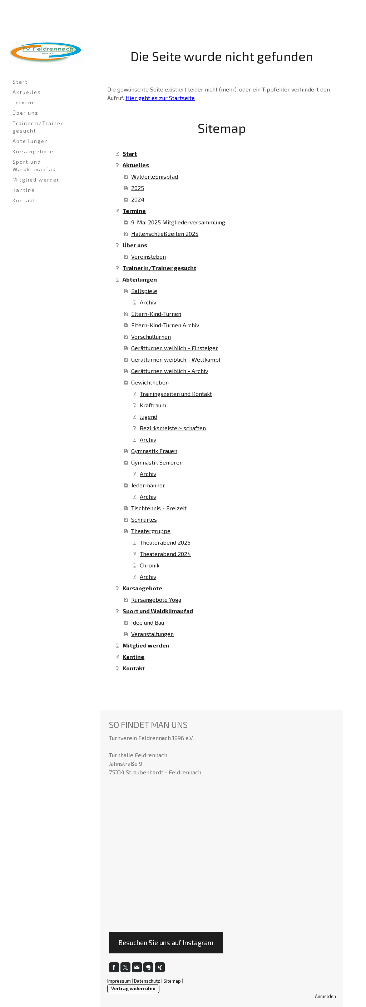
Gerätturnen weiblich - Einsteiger (174, 347)
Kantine (24, 190)
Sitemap (172, 981)
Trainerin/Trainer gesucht (38, 127)
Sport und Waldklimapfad (34, 165)
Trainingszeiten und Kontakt (176, 393)
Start (20, 82)
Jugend (148, 416)
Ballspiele (144, 290)
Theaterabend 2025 (165, 542)
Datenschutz (147, 981)
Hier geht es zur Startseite (160, 97)
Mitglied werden (36, 180)
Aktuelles (27, 92)
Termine (24, 102)
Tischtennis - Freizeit (159, 508)
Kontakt (24, 200)
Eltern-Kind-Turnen (156, 313)
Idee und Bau (147, 622)
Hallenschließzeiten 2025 (164, 233)
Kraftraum (153, 405)
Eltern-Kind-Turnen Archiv (165, 325)
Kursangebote (33, 151)
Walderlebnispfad (154, 176)
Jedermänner (148, 485)
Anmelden (325, 996)
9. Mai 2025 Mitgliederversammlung (178, 222)
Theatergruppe (150, 530)
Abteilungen (30, 141)
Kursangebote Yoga (156, 599)
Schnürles (144, 519)
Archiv (148, 302)
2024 (137, 199)
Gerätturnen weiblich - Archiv (169, 370)
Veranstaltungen (152, 633)
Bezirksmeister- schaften (173, 428)
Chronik (149, 565)
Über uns (26, 113)
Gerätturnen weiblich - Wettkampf (176, 359)
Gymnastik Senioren (157, 462)
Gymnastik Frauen (154, 450)
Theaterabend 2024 (165, 553)
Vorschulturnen (151, 336)
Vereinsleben (148, 256)
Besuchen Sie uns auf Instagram (165, 942)
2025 (137, 187)
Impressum (119, 981)
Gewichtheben (150, 382)
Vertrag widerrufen (133, 988)
